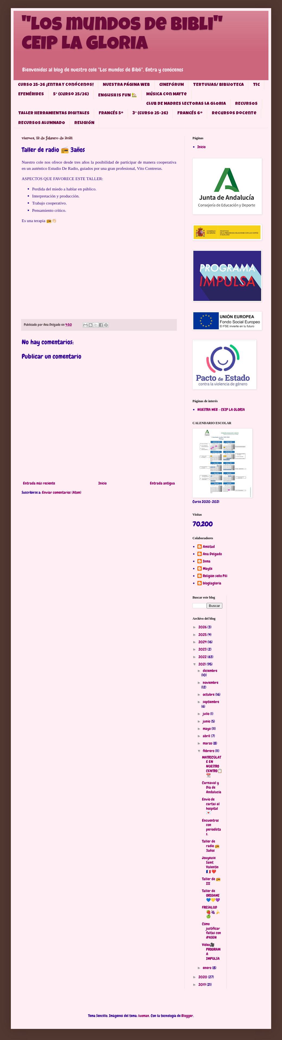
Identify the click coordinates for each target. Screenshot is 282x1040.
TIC (256, 85)
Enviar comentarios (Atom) (61, 492)
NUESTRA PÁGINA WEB (126, 85)
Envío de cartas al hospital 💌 (211, 806)
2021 (202, 664)
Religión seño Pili (215, 576)
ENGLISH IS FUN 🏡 (117, 95)
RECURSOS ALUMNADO (41, 123)
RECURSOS (246, 104)
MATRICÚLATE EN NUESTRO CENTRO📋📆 (212, 766)
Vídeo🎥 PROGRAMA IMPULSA (211, 951)
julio (206, 713)
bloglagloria (212, 583)
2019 (202, 984)
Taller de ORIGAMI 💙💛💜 (211, 895)
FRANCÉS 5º (111, 113)
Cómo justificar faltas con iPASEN (211, 930)
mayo (207, 728)
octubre (209, 694)
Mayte (207, 568)
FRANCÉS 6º (190, 113)
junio (207, 721)
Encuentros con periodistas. (211, 827)
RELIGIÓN (84, 123)
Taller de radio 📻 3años (210, 846)
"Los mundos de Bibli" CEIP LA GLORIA (122, 36)
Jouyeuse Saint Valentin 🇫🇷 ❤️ (210, 864)
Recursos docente (234, 113)
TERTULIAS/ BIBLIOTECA (218, 85)
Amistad (209, 546)
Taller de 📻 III (211, 881)
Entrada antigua (162, 483)
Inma (206, 561)
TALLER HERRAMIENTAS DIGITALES (53, 113)
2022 (202, 656)
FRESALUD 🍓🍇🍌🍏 (211, 912)
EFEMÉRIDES (31, 94)
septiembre (211, 701)
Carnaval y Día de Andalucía (211, 787)
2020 (203, 976)
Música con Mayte (166, 94)
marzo (208, 743)
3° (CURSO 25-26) (150, 113)
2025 (202, 634)
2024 (202, 641)
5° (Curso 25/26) (71, 94)
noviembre (210, 682)
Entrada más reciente (39, 483)
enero (207, 967)
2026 (202, 627)
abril (207, 735)
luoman (143, 1015)
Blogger (187, 1015)
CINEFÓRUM (171, 85)
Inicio (102, 483)
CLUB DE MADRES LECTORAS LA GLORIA (186, 104)
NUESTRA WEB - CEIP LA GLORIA (221, 409)
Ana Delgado (212, 554)
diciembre (210, 670)
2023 (202, 649)
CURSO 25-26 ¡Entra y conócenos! (56, 85)
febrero (209, 750)
